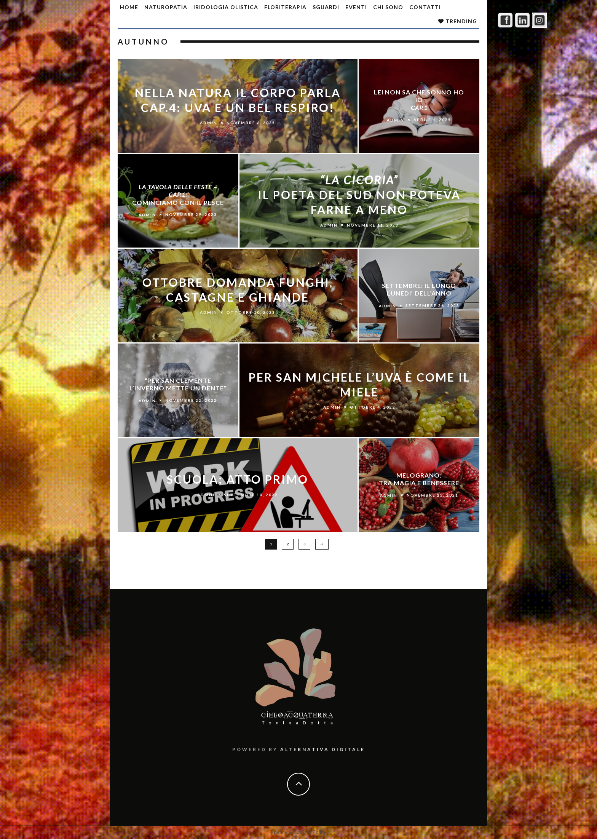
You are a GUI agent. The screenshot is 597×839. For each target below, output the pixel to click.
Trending (457, 21)
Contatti (425, 7)
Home (129, 7)
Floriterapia (285, 7)
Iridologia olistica (225, 7)
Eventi (356, 7)
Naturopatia (165, 7)
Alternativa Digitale (322, 749)
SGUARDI (326, 7)
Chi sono (388, 7)
